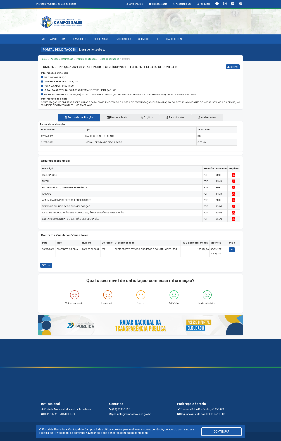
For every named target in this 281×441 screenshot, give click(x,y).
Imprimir (232, 67)
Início (44, 59)
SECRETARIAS (102, 39)
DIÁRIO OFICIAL (174, 39)
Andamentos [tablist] (210, 117)
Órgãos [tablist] (147, 117)
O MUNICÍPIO (80, 39)
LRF (158, 39)
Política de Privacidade (54, 433)
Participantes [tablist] (177, 117)
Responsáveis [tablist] (115, 117)
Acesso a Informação (62, 59)
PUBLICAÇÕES (124, 39)
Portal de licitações (87, 59)
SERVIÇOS (143, 39)
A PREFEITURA (58, 39)
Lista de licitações (109, 59)
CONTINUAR (221, 431)
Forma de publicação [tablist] (76, 117)
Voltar (46, 265)
